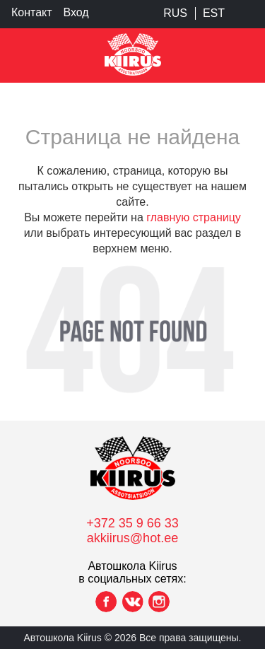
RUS (175, 13)
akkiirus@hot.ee (132, 538)
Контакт (31, 12)
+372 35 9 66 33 (132, 523)
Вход (76, 12)
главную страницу (193, 217)
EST (214, 13)
